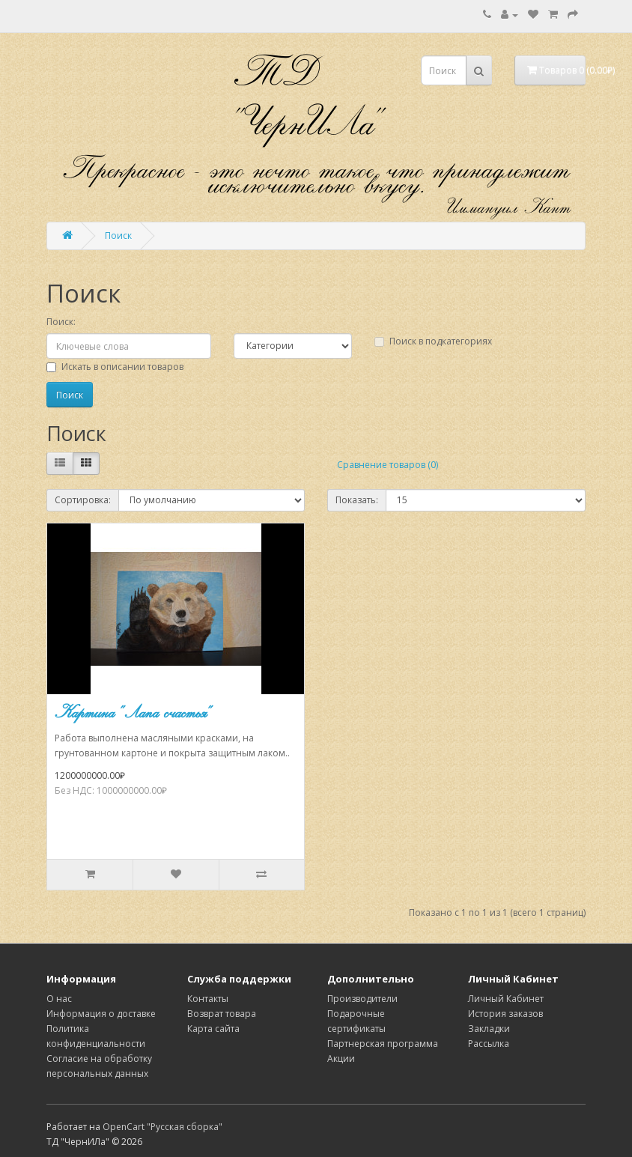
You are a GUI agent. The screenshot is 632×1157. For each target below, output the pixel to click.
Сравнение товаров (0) (387, 464)
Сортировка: (83, 500)
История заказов (505, 1013)
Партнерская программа (382, 1043)
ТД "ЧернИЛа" (309, 97)
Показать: (356, 500)
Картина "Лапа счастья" (133, 712)
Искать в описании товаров (114, 366)
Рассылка (488, 1043)
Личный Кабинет (506, 998)
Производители (362, 998)
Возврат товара (221, 1013)
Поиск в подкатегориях (433, 341)
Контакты (207, 998)
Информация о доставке (101, 1013)
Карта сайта (213, 1028)
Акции (341, 1058)
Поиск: (61, 321)
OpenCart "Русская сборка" (162, 1126)
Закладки (489, 1028)
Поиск (118, 235)
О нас (59, 998)
